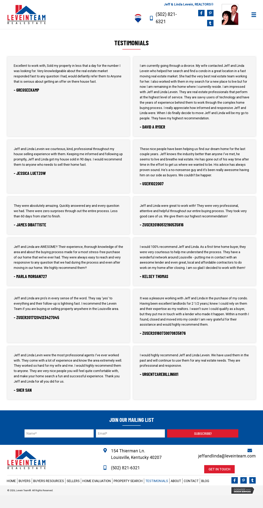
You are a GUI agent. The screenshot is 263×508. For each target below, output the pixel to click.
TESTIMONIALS (156, 481)
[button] (202, 433)
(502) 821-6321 (125, 467)
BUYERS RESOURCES (48, 481)
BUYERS (25, 481)
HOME (11, 481)
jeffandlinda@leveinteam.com (227, 456)
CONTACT (191, 481)
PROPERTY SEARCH (128, 481)
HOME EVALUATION (96, 481)
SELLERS (73, 481)
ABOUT (176, 481)
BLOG (205, 481)
